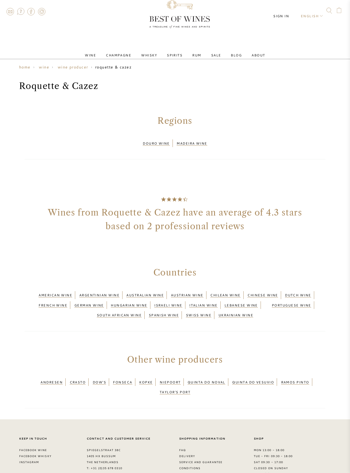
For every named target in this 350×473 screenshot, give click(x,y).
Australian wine (145, 290)
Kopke (146, 367)
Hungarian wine (129, 296)
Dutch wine (298, 290)
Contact (10, 11)
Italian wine (203, 296)
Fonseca (122, 367)
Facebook (31, 11)
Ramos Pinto (295, 367)
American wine (55, 290)
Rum (194, 50)
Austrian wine (187, 290)
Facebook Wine (33, 429)
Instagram (41, 11)
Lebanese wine (241, 296)
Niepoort (170, 367)
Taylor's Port (175, 373)
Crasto (78, 367)
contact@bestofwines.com (116, 453)
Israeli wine (168, 296)
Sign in (286, 11)
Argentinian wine (99, 290)
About (243, 50)
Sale (210, 50)
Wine (105, 50)
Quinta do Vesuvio (253, 367)
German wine (89, 296)
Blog (225, 50)
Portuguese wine (291, 296)
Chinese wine (262, 290)
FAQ (20, 11)
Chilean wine (225, 290)
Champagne (129, 50)
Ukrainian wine (235, 303)
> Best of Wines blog (38, 453)
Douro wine (156, 141)
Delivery (187, 435)
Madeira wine (192, 141)
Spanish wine (164, 303)
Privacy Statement (196, 453)
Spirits (177, 50)
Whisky (156, 50)
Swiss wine (199, 303)
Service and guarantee (200, 441)
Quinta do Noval (206, 367)
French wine (53, 296)
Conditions (189, 447)
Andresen (51, 367)
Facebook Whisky (35, 435)
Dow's (99, 367)
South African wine (119, 303)
